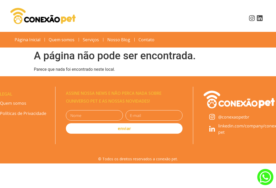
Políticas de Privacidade (23, 113)
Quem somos (13, 103)
